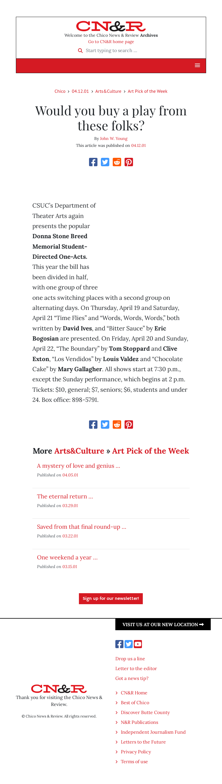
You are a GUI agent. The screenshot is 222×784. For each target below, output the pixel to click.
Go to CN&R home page (111, 41)
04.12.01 (80, 91)
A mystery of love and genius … (78, 465)
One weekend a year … (67, 557)
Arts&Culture (108, 91)
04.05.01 (70, 475)
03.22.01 (70, 536)
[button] (197, 66)
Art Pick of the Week (147, 91)
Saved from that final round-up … (81, 526)
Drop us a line (130, 658)
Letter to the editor (136, 668)
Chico (60, 91)
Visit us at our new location (163, 624)
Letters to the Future (143, 742)
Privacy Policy (136, 752)
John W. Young (113, 138)
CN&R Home (134, 693)
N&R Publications (139, 722)
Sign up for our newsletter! (111, 599)
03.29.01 (70, 505)
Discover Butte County (145, 712)
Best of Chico (135, 702)
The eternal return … (65, 496)
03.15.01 (69, 566)
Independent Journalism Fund (153, 732)
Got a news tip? (132, 678)
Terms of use (134, 761)
